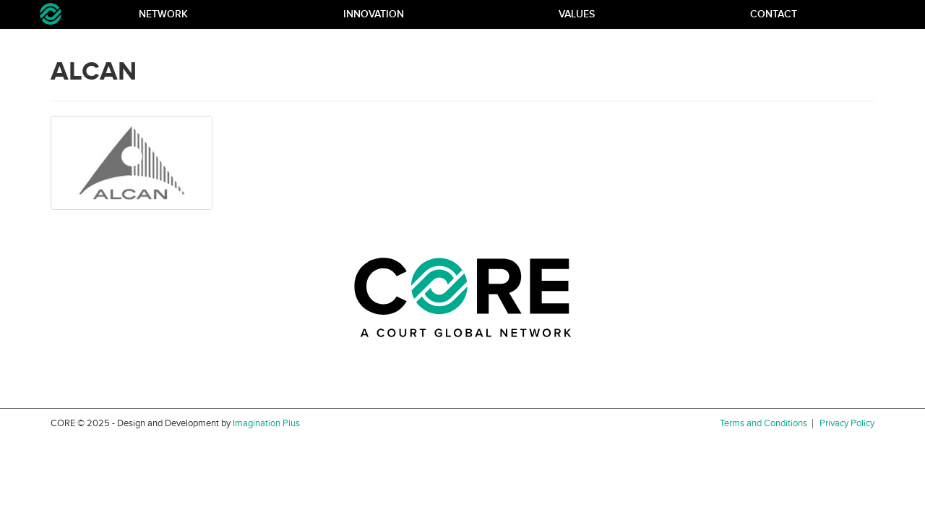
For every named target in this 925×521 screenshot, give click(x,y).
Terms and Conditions (763, 423)
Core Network (50, 14)
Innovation (373, 14)
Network (163, 14)
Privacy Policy (846, 423)
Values (577, 14)
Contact (773, 14)
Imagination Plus (266, 423)
